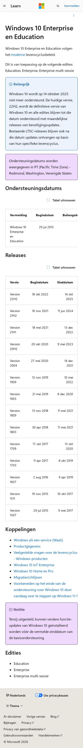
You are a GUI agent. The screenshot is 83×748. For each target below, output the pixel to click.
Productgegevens (27, 546)
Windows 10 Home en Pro (33, 571)
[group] (41, 226)
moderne (18, 54)
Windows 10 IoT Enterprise (34, 564)
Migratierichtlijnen (28, 577)
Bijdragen (10, 723)
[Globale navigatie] (4, 6)
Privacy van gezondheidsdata (23, 729)
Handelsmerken (49, 735)
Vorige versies (36, 716)
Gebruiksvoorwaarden (18, 735)
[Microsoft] (41, 6)
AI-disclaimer (12, 716)
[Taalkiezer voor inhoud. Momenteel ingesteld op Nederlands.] (16, 695)
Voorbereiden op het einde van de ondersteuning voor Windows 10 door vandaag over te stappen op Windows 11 (44, 589)
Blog (53, 716)
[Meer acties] (74, 15)
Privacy (26, 723)
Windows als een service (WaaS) (38, 540)
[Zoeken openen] (58, 6)
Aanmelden (71, 6)
